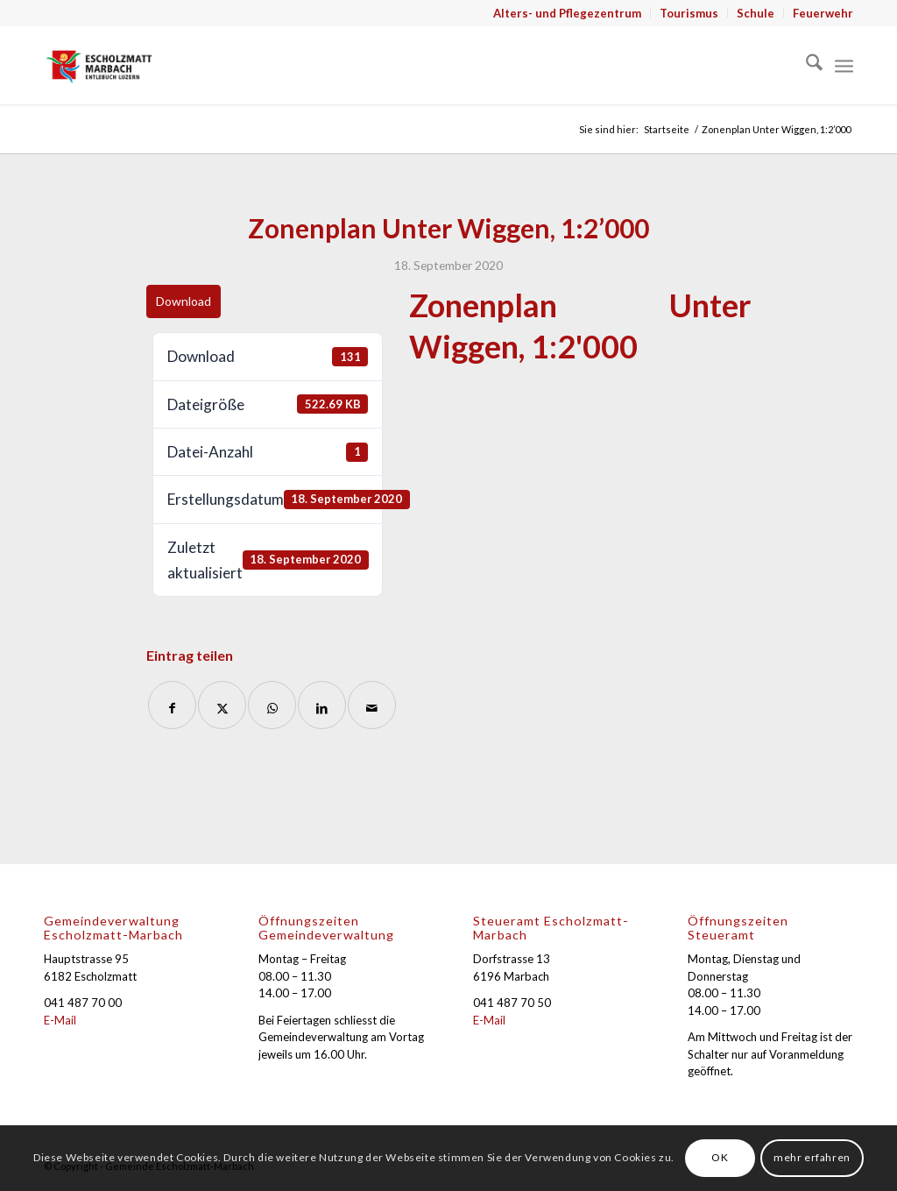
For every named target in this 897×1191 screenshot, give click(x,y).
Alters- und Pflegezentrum (567, 13)
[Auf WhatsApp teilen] (272, 705)
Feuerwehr (823, 13)
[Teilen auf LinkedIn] (322, 705)
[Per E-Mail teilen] (372, 705)
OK (719, 1157)
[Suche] (805, 64)
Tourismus (689, 13)
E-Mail (60, 1020)
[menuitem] (567, 13)
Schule (755, 13)
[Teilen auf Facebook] (172, 705)
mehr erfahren (812, 1157)
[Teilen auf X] (222, 705)
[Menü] (844, 65)
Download (183, 301)
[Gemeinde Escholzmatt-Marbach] (99, 64)
